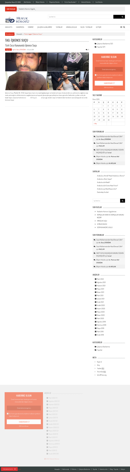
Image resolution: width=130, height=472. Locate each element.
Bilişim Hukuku (40, 2)
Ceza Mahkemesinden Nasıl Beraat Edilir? (109, 136)
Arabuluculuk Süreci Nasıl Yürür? (107, 186)
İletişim (98, 27)
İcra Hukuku (99, 2)
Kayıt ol (99, 362)
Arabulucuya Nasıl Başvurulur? (107, 189)
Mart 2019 (100, 331)
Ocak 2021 (100, 302)
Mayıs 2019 (100, 328)
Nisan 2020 (101, 315)
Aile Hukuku (27, 2)
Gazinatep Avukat (103, 192)
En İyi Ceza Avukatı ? (70, 2)
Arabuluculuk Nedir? (103, 182)
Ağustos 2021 (101, 282)
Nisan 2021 (100, 292)
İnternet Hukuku (86, 2)
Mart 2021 (100, 295)
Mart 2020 (100, 318)
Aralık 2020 (101, 305)
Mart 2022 (100, 279)
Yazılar (100, 368)
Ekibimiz (30, 27)
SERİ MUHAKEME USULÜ (105, 227)
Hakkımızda (20, 27)
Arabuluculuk (71, 27)
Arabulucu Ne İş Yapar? (104, 179)
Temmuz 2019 (101, 325)
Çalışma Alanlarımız (44, 27)
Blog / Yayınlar (86, 27)
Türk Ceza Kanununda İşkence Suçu (21, 45)
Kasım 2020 (101, 309)
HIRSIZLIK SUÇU (102, 221)
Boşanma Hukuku (54, 2)
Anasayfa (8, 27)
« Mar (95, 124)
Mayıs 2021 (100, 289)
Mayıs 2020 (101, 312)
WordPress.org (101, 375)
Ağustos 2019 (101, 322)
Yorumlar (101, 372)
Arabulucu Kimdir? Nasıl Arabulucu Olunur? (111, 176)
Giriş (98, 365)
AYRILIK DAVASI (102, 224)
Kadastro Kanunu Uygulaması (106, 211)
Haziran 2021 (101, 286)
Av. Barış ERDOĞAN (20, 50)
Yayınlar (59, 27)
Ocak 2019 (100, 335)
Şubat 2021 (100, 299)
